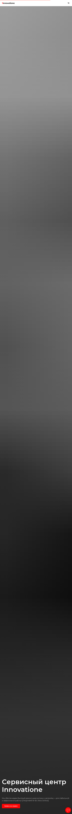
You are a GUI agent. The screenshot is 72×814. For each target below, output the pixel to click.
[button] (11, 806)
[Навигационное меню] (68, 3)
